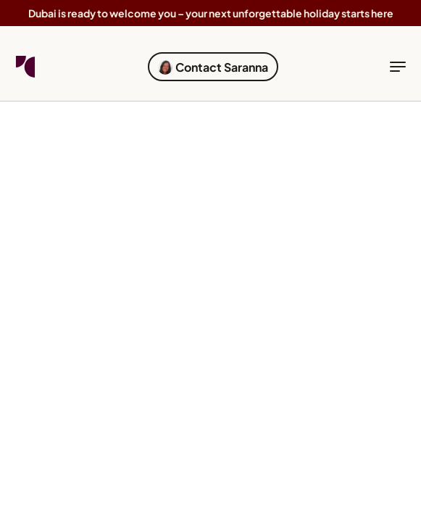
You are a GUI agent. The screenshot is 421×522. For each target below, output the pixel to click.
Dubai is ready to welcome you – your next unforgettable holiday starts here (210, 13)
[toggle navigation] (398, 66)
